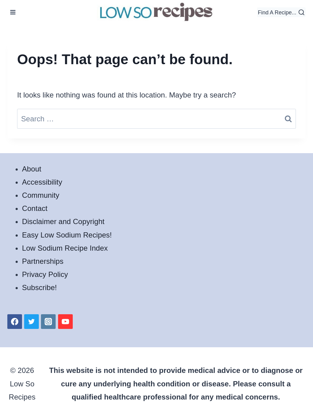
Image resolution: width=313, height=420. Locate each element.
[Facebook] (14, 321)
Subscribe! (39, 287)
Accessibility (42, 182)
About (31, 169)
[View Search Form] (281, 12)
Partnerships (43, 261)
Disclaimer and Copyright (63, 221)
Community (40, 195)
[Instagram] (48, 321)
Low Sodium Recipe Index (65, 248)
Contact (34, 208)
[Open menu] (13, 12)
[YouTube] (65, 321)
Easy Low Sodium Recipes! (67, 235)
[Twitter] (31, 321)
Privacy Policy (45, 274)
